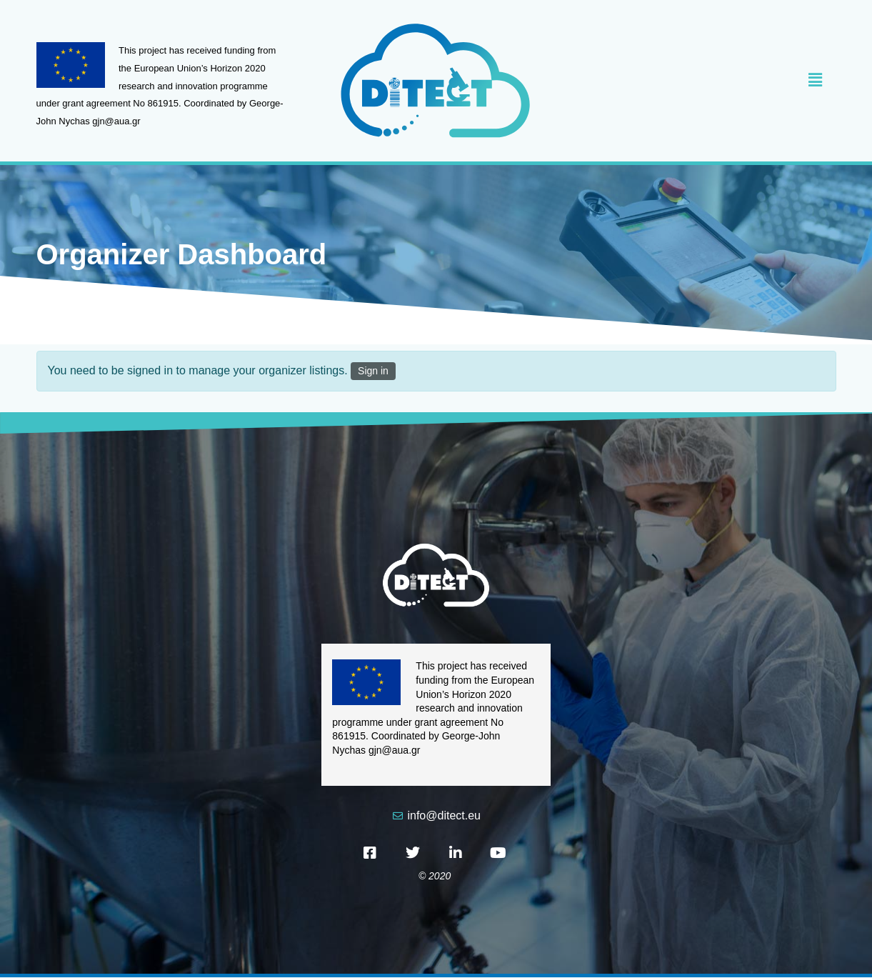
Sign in (373, 370)
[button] (696, 80)
